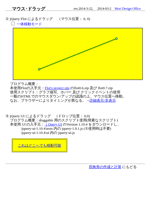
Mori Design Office (128, 9)
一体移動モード (29, 24)
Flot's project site (57, 88)
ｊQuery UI (53, 124)
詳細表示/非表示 (102, 100)
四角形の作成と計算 (105, 167)
